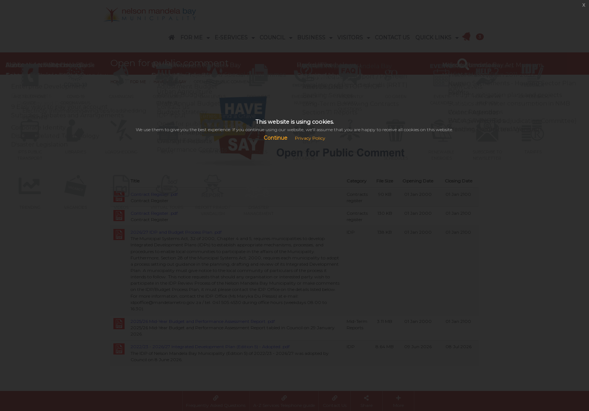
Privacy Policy (310, 138)
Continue (275, 138)
